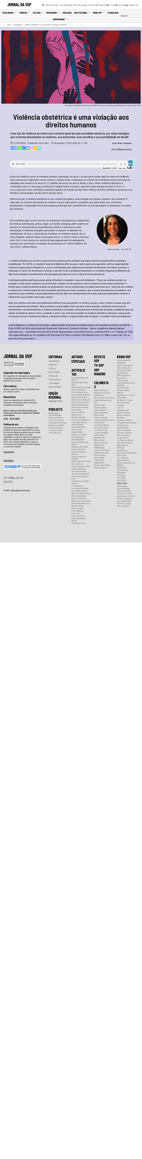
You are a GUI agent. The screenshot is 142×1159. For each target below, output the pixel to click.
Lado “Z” (120, 408)
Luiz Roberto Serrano (79, 491)
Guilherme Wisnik (100, 418)
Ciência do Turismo (56, 418)
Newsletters (10, 397)
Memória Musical (123, 415)
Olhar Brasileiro (122, 428)
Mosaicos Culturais (124, 420)
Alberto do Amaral (101, 390)
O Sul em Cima (122, 425)
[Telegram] (27, 148)
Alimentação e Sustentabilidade (55, 414)
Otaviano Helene (77, 506)
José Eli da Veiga (100, 430)
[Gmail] (31, 148)
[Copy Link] (35, 148)
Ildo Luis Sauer (77, 464)
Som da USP (121, 455)
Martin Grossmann (101, 443)
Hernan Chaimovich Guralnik (78, 458)
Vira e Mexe (121, 478)
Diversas (120, 393)
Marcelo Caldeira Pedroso (81, 493)
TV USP (99, 365)
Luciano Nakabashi (101, 433)
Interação (120, 405)
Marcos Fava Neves (78, 498)
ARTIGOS (77, 356)
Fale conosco (10, 386)
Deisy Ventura (76, 410)
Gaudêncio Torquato (79, 435)
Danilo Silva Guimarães (80, 407)
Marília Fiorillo (99, 438)
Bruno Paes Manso (78, 390)
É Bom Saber (122, 398)
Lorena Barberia (77, 486)
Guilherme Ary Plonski (79, 447)
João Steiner (99, 423)
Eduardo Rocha (100, 405)
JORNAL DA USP (19, 4)
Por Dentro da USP (56, 430)
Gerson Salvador (77, 437)
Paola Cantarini (77, 508)
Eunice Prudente (100, 408)
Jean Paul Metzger (78, 469)
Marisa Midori (99, 440)
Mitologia (120, 418)
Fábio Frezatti (76, 430)
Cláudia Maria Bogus (79, 397)
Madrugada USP (123, 410)
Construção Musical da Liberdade (126, 384)
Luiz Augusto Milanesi (79, 488)
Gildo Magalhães (77, 440)
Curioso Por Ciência (56, 420)
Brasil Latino (121, 378)
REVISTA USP (99, 358)
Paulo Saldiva (99, 458)
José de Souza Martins (80, 474)
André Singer (99, 395)
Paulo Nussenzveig (101, 453)
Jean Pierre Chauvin (78, 471)
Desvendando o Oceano (58, 423)
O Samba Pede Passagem (126, 423)
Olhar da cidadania (124, 430)
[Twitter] (16, 148)
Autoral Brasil (122, 373)
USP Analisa (121, 468)
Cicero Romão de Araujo (80, 395)
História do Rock (123, 403)
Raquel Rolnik (99, 463)
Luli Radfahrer (99, 435)
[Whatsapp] (20, 148)
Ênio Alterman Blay (78, 417)
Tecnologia (112, 12)
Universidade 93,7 (123, 460)
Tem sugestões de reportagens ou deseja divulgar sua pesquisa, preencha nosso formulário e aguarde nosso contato (22, 378)
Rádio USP (99, 12)
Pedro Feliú (75, 513)
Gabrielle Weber (77, 432)
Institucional (82, 12)
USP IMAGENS (99, 372)
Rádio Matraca (122, 445)
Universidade (60, 19)
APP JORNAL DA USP (13, 477)
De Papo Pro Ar (122, 388)
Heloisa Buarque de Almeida (78, 453)
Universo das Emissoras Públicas (126, 464)
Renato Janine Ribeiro (102, 465)
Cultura (38, 12)
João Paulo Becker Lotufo (104, 420)
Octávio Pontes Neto (102, 450)
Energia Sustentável (56, 425)
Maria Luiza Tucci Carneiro (81, 501)
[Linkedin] (24, 148)
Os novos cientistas (124, 433)
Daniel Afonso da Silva (79, 402)
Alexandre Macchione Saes (79, 383)
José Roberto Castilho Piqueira (80, 482)
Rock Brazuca (122, 450)
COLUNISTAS (101, 384)
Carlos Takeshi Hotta (79, 392)
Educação (67, 12)
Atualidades (9, 12)
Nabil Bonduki (99, 448)
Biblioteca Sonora (124, 375)
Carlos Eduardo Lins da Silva (103, 401)
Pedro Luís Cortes (78, 516)
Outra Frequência (123, 435)
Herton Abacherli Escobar (81, 461)
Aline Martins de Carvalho (81, 387)
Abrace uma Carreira (124, 365)
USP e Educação (55, 433)
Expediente (9, 451)
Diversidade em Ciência (125, 395)
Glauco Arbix (99, 415)
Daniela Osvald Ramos (79, 405)
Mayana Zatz (99, 445)
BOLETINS (122, 483)
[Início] (9, 25)
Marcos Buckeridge (78, 496)
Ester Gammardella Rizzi (80, 420)
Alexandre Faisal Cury (102, 393)
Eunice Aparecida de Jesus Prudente (79, 423)
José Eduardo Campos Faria (80, 477)
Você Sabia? (121, 480)
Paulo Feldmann (77, 511)
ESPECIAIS (78, 361)
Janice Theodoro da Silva (80, 466)
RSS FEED (8, 481)
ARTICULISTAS (78, 372)
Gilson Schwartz (100, 410)
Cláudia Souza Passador (80, 400)
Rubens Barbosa (100, 468)
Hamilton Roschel (78, 449)
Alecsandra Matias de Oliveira (79, 379)
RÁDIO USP (124, 356)
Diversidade (53, 12)
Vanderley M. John (78, 523)
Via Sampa (121, 475)
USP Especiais (122, 470)
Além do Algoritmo (124, 368)
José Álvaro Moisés (101, 425)
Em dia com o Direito (125, 400)
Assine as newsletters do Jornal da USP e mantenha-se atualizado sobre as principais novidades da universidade (20, 402)
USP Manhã (121, 473)
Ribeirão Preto (55, 401)
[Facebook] (12, 148)
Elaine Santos (76, 415)
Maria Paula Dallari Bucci (80, 503)
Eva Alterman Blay (78, 427)
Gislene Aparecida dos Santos (79, 443)
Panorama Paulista (56, 428)
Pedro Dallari (99, 460)
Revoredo (120, 448)
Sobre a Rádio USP (124, 360)
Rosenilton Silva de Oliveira (78, 519)
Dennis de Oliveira (78, 412)
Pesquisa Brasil (123, 438)
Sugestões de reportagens (17, 372)
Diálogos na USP (123, 390)
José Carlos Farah (101, 428)
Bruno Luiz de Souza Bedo (104, 398)
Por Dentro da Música (125, 440)
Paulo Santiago (100, 455)
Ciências (24, 12)
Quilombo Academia (124, 443)
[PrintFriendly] (39, 148)
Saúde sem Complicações (127, 453)
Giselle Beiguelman (101, 413)
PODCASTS (55, 409)
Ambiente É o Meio (124, 370)
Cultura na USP (122, 380)
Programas (121, 363)
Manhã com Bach (123, 413)
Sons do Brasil (122, 458)
